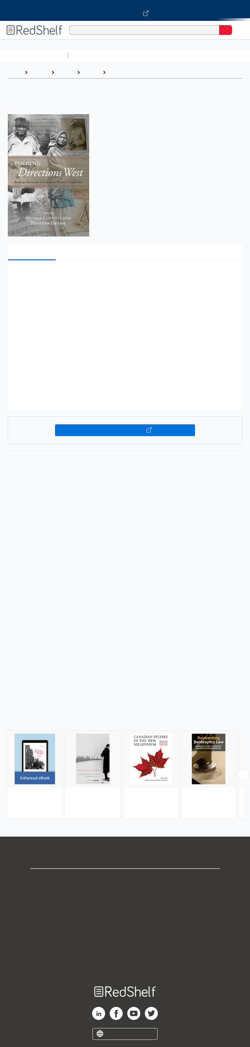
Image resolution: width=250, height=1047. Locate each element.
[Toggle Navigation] (238, 30)
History (65, 72)
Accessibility (125, 951)
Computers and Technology (186, 55)
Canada (118, 72)
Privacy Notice (125, 908)
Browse (39, 72)
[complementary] (125, 763)
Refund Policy (125, 936)
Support (125, 893)
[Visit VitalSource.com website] (125, 10)
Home (14, 72)
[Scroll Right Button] (243, 775)
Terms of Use (125, 922)
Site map (125, 965)
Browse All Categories (34, 55)
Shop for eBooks (125, 879)
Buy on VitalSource (125, 430)
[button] (124, 275)
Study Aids (88, 55)
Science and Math (127, 55)
